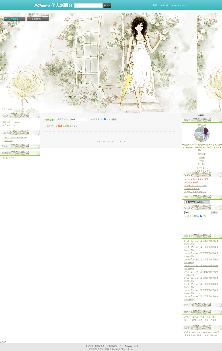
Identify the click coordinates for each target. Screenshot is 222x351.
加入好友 (202, 164)
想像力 (187, 317)
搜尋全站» (74, 126)
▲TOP (122, 141)
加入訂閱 (8, 140)
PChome (175, 5)
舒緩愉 (193, 320)
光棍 (206, 320)
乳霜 (208, 317)
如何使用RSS (20, 137)
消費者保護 (99, 346)
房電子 (213, 320)
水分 (214, 317)
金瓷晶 (195, 317)
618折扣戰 (164, 5)
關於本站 (202, 154)
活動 (10, 109)
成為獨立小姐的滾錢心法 (195, 192)
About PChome (126, 346)
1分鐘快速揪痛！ (191, 188)
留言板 (202, 157)
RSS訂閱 (8, 137)
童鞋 (186, 320)
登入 (184, 5)
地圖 (202, 161)
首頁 (4, 109)
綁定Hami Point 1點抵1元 (195, 185)
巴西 (200, 320)
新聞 (155, 5)
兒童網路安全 (112, 346)
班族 (202, 317)
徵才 (136, 346)
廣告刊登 (89, 346)
